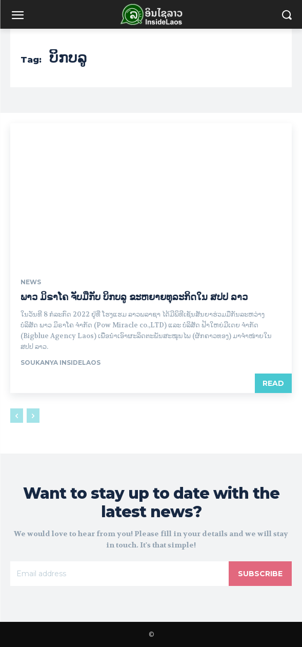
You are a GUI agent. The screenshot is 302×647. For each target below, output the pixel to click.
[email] (119, 573)
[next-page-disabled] (33, 415)
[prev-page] (16, 415)
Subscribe (260, 573)
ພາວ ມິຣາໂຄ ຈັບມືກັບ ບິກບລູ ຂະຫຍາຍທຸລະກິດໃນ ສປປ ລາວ (134, 297)
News (31, 282)
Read (273, 383)
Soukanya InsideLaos (60, 362)
